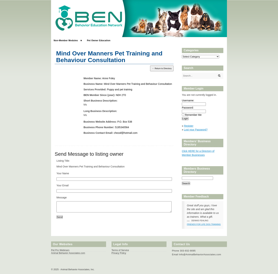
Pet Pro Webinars (60, 250)
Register (188, 125)
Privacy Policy (118, 253)
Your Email (62, 185)
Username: (188, 100)
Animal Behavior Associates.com (68, 253)
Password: (188, 107)
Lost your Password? (196, 129)
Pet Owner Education (98, 40)
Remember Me (193, 114)
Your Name (62, 173)
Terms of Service (120, 250)
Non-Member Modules (66, 40)
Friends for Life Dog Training (204, 224)
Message (61, 197)
